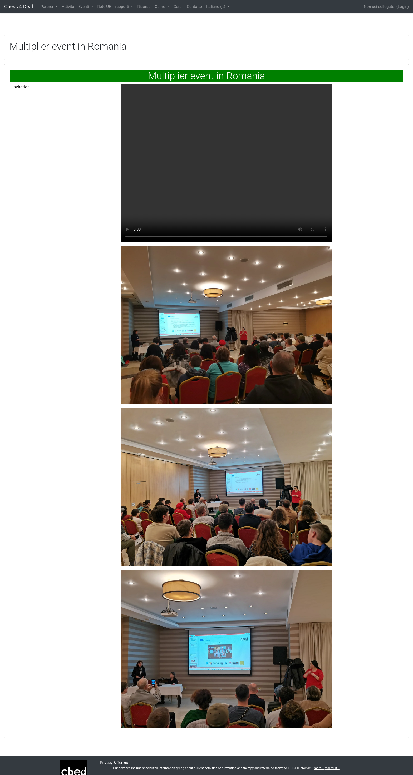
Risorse (143, 6)
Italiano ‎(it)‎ (216, 6)
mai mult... (331, 768)
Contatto (194, 6)
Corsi (178, 6)
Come (160, 6)
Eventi (84, 6)
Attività (68, 6)
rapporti (122, 6)
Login (402, 6)
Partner (48, 6)
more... (319, 768)
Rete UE (104, 6)
